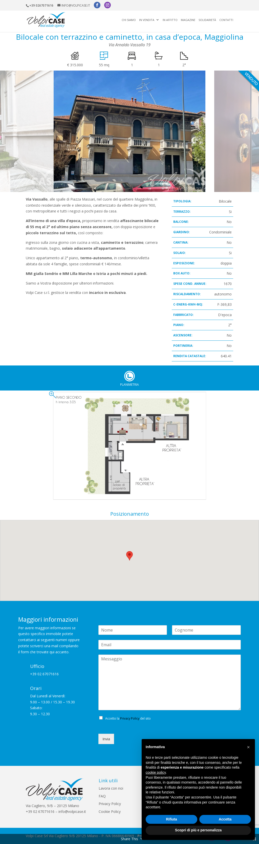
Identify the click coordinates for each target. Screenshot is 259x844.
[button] (248, 747)
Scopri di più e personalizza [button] (198, 830)
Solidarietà (207, 20)
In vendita (146, 20)
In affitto (170, 20)
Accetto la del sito (128, 718)
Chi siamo (129, 20)
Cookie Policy (110, 811)
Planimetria (129, 376)
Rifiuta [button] (171, 819)
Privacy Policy (129, 718)
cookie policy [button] (156, 772)
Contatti (226, 20)
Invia (106, 739)
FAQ (102, 796)
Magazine (188, 20)
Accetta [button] (225, 819)
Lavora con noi (111, 788)
